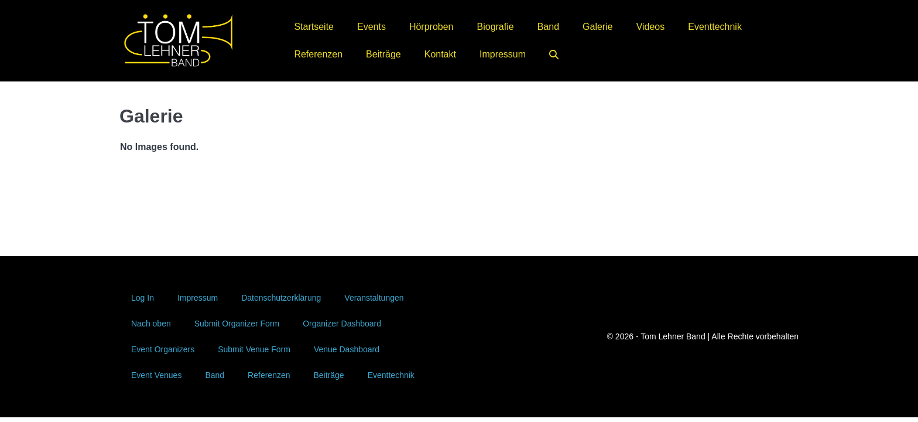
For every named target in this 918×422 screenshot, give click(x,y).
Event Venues (156, 375)
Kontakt (440, 54)
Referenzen (318, 54)
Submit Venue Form (254, 349)
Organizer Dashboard (342, 323)
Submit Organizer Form (236, 323)
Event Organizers (162, 349)
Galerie (598, 27)
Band (548, 27)
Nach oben (151, 323)
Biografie (495, 27)
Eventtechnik (715, 27)
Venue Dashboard (346, 349)
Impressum (502, 54)
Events (371, 27)
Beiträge (383, 54)
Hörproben (431, 27)
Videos (650, 27)
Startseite (314, 27)
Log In (142, 297)
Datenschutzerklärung (281, 297)
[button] (553, 54)
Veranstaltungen (373, 297)
